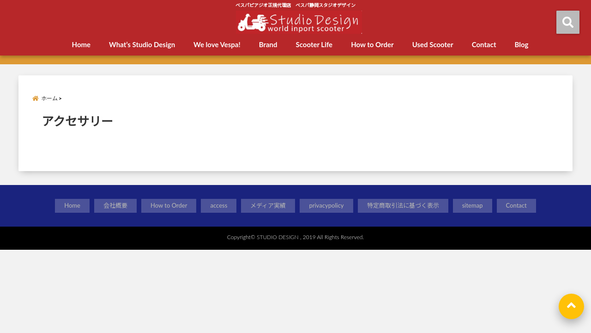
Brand (268, 44)
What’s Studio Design (142, 44)
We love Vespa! (217, 44)
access (218, 205)
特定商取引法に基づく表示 (403, 205)
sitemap (472, 205)
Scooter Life (314, 44)
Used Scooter (432, 44)
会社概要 (115, 205)
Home (81, 44)
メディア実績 (268, 205)
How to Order (372, 44)
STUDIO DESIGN (278, 237)
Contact (484, 44)
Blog (521, 44)
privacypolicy (326, 205)
